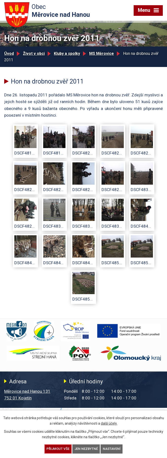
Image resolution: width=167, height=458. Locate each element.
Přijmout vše (57, 449)
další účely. (109, 423)
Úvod (9, 53)
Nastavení (112, 449)
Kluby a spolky (67, 53)
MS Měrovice (101, 53)
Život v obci (34, 53)
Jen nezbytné (86, 449)
